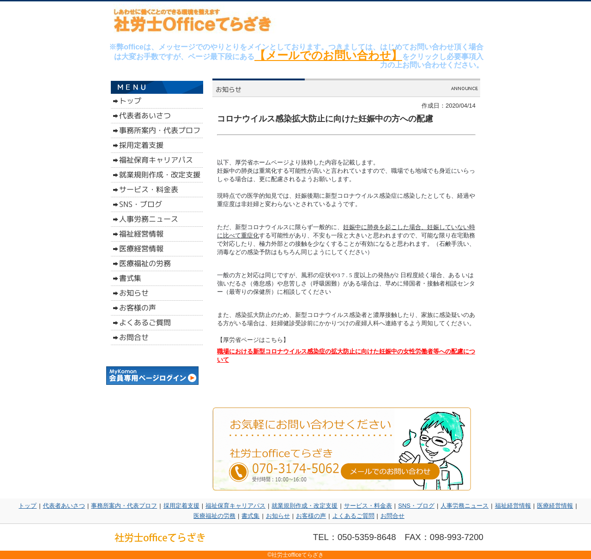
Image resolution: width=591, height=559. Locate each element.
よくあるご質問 (353, 515)
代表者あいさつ (64, 505)
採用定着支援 (181, 505)
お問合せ (392, 515)
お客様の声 (311, 515)
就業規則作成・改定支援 (304, 505)
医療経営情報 (555, 505)
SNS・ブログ (416, 505)
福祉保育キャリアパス (235, 505)
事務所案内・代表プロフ (124, 505)
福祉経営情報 (513, 505)
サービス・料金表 (368, 505)
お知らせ (278, 515)
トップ (27, 505)
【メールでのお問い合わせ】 (328, 55)
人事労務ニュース (464, 505)
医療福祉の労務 (214, 515)
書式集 (250, 515)
